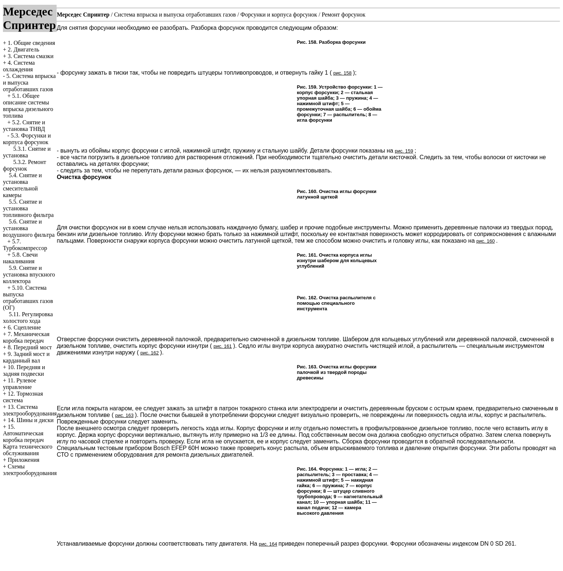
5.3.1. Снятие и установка (27, 152)
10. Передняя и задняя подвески (24, 370)
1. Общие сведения (31, 43)
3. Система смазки (30, 56)
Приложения (23, 460)
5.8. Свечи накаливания (20, 257)
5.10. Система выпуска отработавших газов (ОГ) (28, 298)
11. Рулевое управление (19, 383)
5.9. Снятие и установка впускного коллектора (29, 274)
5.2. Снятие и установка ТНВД (24, 125)
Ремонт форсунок (343, 14)
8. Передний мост (30, 347)
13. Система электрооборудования (30, 410)
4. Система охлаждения (19, 66)
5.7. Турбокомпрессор (25, 244)
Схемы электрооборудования (30, 469)
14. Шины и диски (31, 420)
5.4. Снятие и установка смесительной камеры (22, 185)
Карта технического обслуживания (27, 449)
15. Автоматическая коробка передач (23, 433)
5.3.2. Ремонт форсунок (24, 165)
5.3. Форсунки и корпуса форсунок (27, 138)
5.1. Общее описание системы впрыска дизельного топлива (28, 106)
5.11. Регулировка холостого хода (28, 317)
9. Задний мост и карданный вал (26, 357)
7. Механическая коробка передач (26, 337)
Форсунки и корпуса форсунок (278, 14)
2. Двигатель (23, 49)
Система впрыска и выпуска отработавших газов (175, 14)
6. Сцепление (24, 327)
